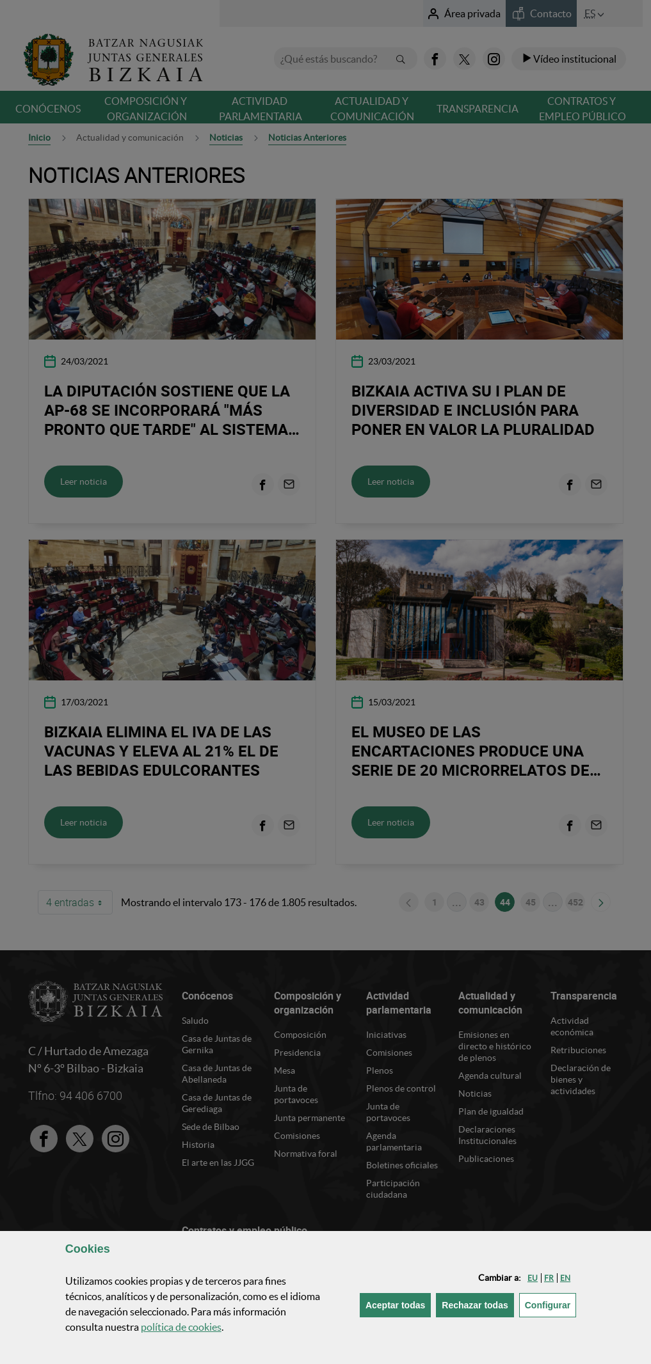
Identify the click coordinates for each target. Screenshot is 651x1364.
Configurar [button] (551, 1304)
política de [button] (181, 1327)
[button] (532, 1278)
